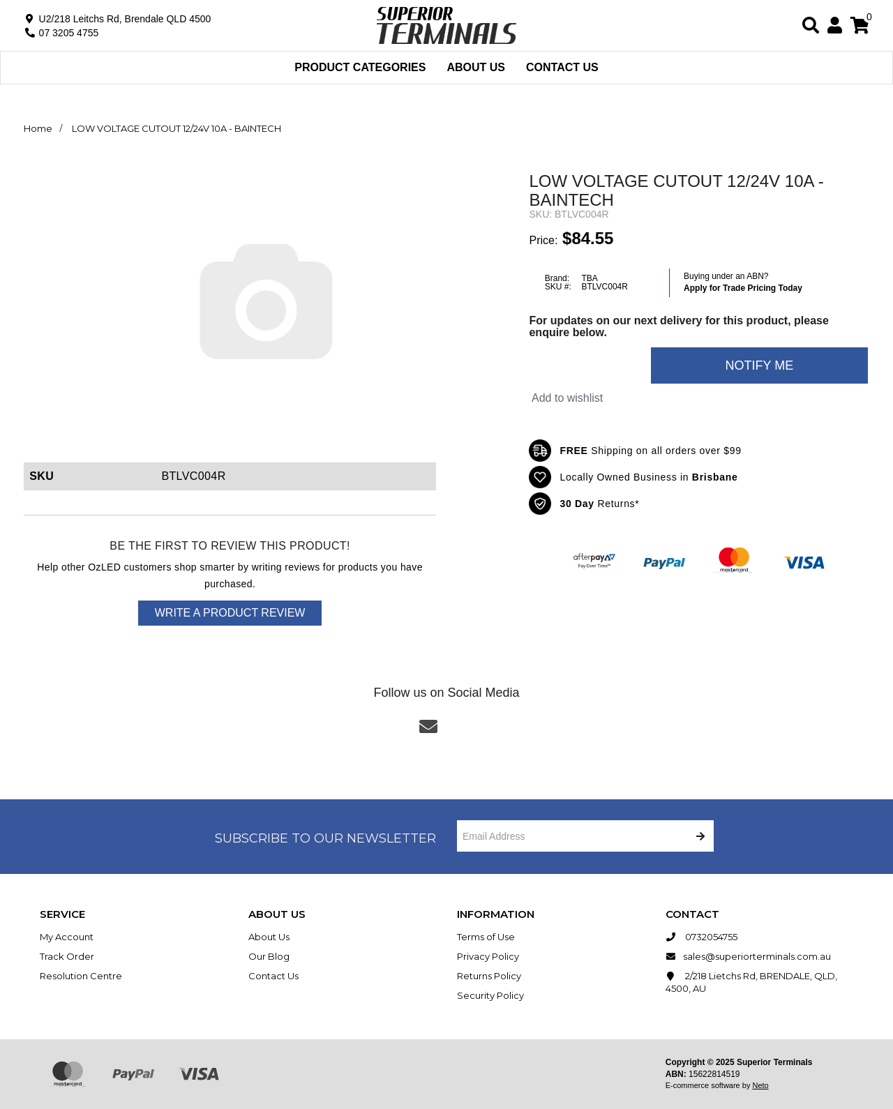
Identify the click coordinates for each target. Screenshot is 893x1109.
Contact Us (562, 67)
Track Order (67, 956)
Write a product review (230, 613)
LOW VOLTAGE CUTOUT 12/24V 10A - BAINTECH (176, 128)
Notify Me (759, 365)
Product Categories (360, 67)
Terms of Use (486, 936)
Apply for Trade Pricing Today (743, 288)
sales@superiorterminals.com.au (748, 956)
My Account (66, 936)
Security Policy (490, 995)
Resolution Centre (81, 975)
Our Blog (269, 956)
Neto (760, 1085)
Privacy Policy (488, 956)
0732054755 (701, 936)
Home (38, 128)
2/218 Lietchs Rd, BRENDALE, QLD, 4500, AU (751, 982)
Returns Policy (489, 975)
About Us (475, 67)
